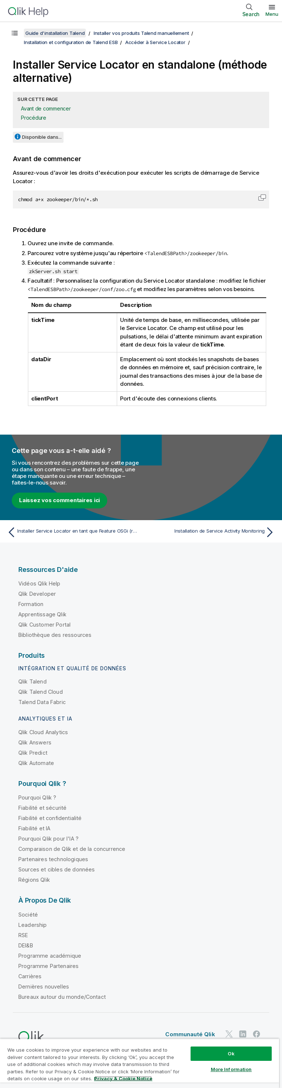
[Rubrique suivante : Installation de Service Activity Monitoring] (210, 532)
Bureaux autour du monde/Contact (62, 997)
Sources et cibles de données (56, 869)
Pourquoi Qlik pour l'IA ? (48, 838)
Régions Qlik (34, 880)
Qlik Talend (32, 681)
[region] (139, 1063)
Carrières (29, 976)
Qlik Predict (32, 753)
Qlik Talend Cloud (40, 692)
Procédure (33, 118)
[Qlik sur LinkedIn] (242, 1034)
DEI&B (25, 945)
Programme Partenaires (48, 966)
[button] (262, 197)
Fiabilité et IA (34, 828)
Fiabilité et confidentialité (50, 818)
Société (28, 914)
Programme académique (49, 956)
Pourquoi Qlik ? (37, 797)
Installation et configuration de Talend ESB (71, 42)
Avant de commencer (46, 108)
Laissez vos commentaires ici (59, 500)
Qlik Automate (36, 763)
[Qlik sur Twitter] (229, 1034)
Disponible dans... (42, 137)
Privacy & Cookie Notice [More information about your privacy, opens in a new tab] (123, 1078)
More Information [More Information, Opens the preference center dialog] (231, 1069)
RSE (23, 935)
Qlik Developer (37, 594)
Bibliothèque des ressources (54, 635)
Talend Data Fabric (42, 702)
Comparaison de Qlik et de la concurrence (71, 849)
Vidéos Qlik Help (39, 583)
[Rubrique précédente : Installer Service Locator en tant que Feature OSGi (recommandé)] (72, 532)
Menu (271, 14)
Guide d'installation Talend (54, 33)
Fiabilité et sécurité (42, 808)
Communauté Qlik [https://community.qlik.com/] (190, 1034)
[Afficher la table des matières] (14, 33)
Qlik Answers (34, 742)
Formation (30, 604)
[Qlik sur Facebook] (256, 1034)
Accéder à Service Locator (155, 42)
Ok (231, 1053)
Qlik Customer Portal (44, 624)
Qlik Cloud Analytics (43, 732)
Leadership (32, 925)
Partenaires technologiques (53, 859)
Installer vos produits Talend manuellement (141, 33)
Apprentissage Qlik (42, 614)
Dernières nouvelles (43, 986)
